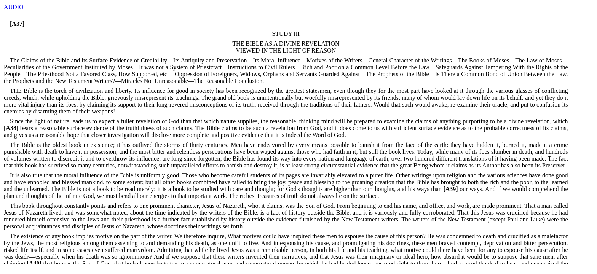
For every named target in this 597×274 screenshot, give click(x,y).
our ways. (463, 189)
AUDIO (14, 7)
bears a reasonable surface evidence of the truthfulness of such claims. (98, 128)
